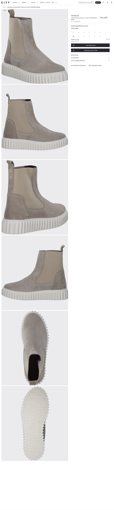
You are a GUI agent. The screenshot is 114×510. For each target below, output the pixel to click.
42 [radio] (84, 36)
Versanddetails (90, 57)
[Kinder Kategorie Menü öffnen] (37, 2)
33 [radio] (73, 32)
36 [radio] (89, 32)
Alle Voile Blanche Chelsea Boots (78, 65)
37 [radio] (95, 32)
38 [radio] (100, 32)
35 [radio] (84, 32)
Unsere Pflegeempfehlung (90, 60)
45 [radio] (100, 36)
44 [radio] (95, 36)
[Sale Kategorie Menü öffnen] (56, 2)
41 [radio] (78, 36)
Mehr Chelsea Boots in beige (95, 65)
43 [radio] (89, 36)
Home (4, 7)
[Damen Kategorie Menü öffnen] (19, 2)
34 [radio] (78, 32)
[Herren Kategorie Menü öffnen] (28, 2)
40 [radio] (73, 36)
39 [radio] (105, 32)
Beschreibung (90, 55)
